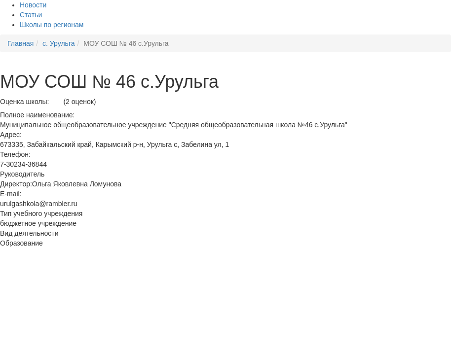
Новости (33, 5)
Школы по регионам (51, 25)
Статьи (31, 15)
